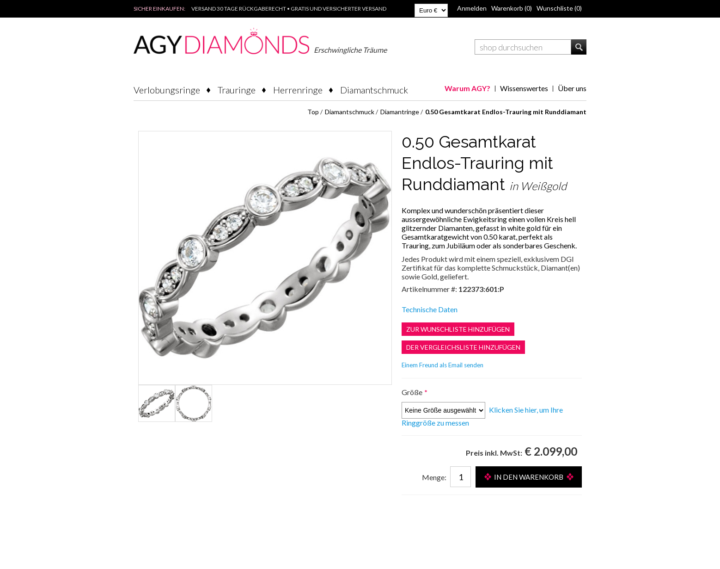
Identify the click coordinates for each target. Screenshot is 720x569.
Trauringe (237, 89)
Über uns (572, 88)
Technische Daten (430, 309)
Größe (413, 392)
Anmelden (472, 8)
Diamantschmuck (374, 89)
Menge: (434, 477)
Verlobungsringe (167, 89)
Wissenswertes (524, 88)
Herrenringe (298, 89)
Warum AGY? (467, 88)
